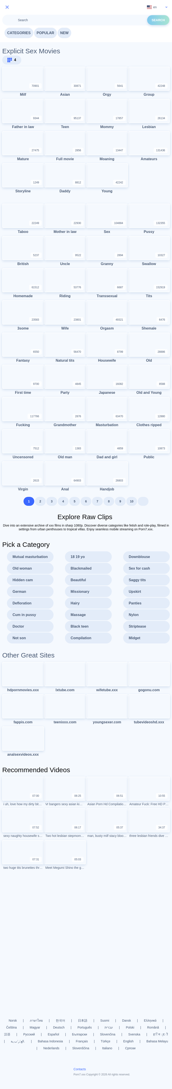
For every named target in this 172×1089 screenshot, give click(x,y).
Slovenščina (80, 1048)
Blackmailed (81, 568)
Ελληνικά (150, 1020)
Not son (19, 638)
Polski (130, 1027)
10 (131, 501)
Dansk (126, 1020)
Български (79, 1034)
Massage (78, 615)
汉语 (7, 1034)
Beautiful (78, 580)
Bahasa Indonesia (50, 1041)
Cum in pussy (24, 615)
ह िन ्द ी (160, 1034)
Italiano (107, 1048)
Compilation (81, 638)
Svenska (134, 1034)
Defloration (22, 603)
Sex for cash (139, 568)
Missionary (80, 591)
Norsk (13, 1020)
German (19, 591)
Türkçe (105, 1041)
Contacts (79, 1069)
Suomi (104, 1020)
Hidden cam (23, 580)
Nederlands (51, 1048)
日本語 (82, 1020)
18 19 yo (78, 557)
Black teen (79, 626)
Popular (45, 33)
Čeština (11, 1027)
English (128, 1041)
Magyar (35, 1027)
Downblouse (139, 557)
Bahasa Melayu (157, 1041)
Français (82, 1041)
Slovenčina (108, 1034)
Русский (29, 1034)
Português (84, 1027)
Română (153, 1027)
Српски (130, 1048)
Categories (19, 33)
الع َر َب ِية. (18, 1041)
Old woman (22, 568)
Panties (135, 603)
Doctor (18, 626)
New (64, 33)
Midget (134, 638)
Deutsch (58, 1027)
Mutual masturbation (30, 557)
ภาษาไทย (36, 1020)
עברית (109, 1027)
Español (53, 1034)
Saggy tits (137, 580)
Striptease (137, 626)
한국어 (60, 1020)
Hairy (75, 603)
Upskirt (135, 591)
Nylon (134, 615)
